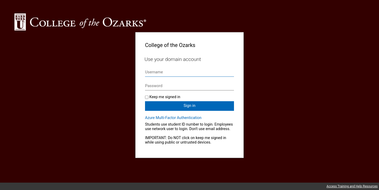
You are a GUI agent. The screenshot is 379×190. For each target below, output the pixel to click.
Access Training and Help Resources (352, 186)
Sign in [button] (190, 105)
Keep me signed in (164, 97)
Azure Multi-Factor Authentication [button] (173, 118)
